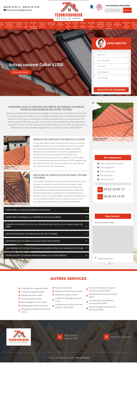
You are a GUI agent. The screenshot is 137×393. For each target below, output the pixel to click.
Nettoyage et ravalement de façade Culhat (34, 310)
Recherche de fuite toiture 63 (19, 25)
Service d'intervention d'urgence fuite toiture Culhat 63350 (100, 289)
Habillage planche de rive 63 (42, 25)
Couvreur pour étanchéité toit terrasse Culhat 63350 (99, 302)
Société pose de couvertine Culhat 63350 (101, 295)
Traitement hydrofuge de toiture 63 (100, 25)
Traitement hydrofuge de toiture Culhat (67, 299)
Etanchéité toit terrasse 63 (126, 25)
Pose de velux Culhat (62, 288)
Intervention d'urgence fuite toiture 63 (9, 25)
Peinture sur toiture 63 (75, 25)
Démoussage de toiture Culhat (32, 302)
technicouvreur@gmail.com (18, 10)
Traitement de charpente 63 (91, 25)
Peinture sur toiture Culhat (64, 294)
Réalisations (20, 72)
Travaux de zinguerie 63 (83, 25)
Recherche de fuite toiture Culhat (67, 291)
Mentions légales (82, 357)
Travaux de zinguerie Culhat (31, 292)
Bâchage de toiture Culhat (31, 295)
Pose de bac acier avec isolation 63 (109, 26)
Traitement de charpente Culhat (33, 288)
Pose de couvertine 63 (117, 25)
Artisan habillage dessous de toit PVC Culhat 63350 (101, 308)
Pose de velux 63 (26, 25)
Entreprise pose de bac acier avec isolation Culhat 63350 (67, 306)
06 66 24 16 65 (31, 7)
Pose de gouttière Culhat (30, 298)
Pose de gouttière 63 (60, 25)
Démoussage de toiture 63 (51, 25)
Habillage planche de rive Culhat (33, 305)
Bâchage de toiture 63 (68, 25)
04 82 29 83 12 (12, 7)
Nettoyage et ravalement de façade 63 (33, 26)
